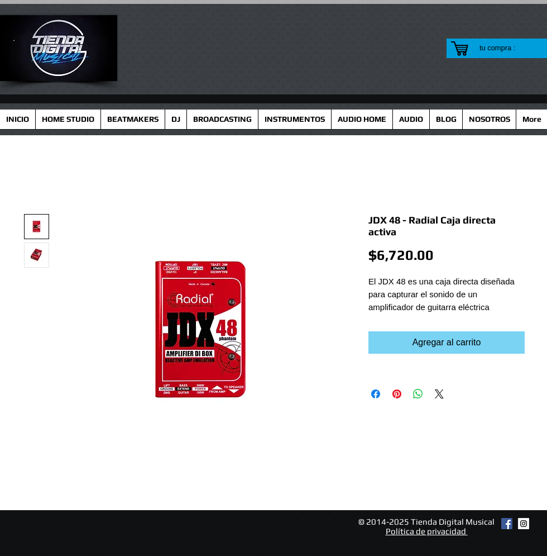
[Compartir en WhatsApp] (418, 394)
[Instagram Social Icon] (523, 523)
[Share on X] (439, 394)
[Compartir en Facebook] (375, 394)
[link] (504, 48)
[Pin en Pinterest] (397, 394)
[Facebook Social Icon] (506, 523)
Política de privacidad (427, 531)
